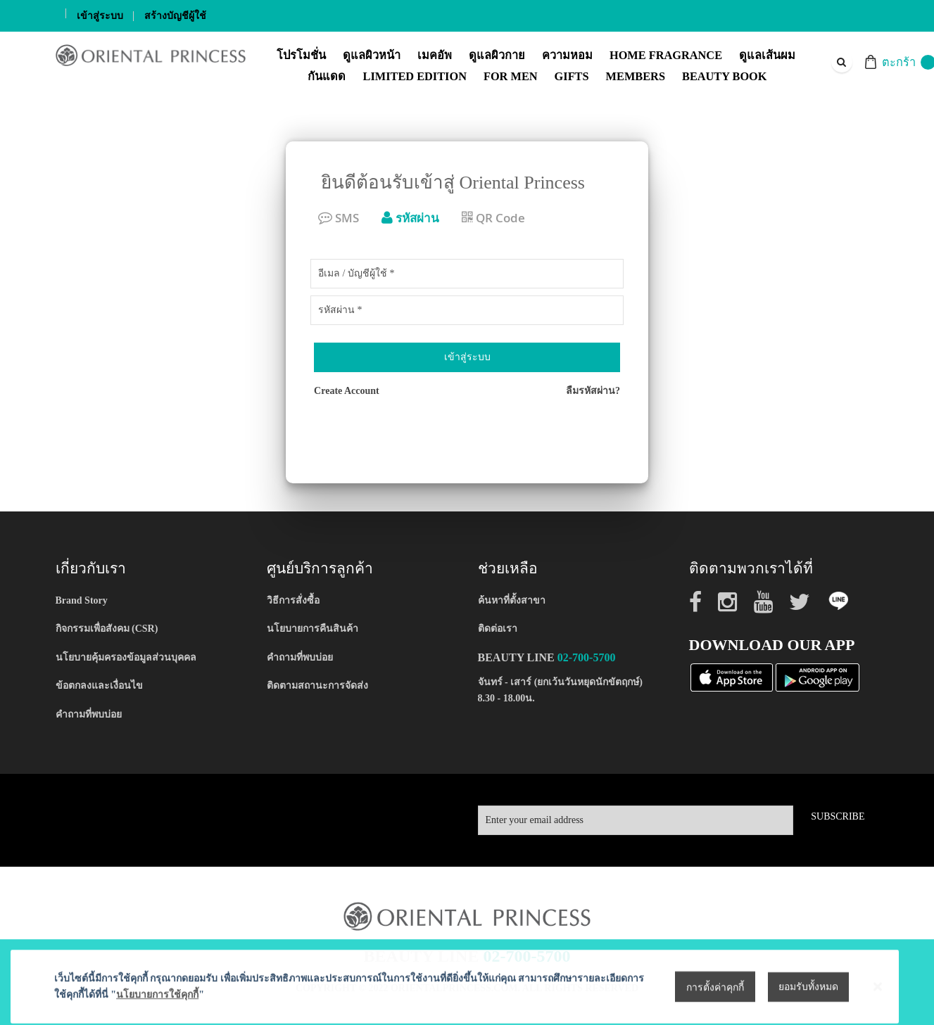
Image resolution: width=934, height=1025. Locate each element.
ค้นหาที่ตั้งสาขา (511, 600)
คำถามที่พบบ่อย (89, 714)
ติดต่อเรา (497, 628)
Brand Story (82, 600)
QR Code (493, 218)
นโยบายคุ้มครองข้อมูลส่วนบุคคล (126, 657)
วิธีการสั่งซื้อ (293, 600)
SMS (338, 218)
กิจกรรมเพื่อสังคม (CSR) (107, 628)
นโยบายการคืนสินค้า (312, 628)
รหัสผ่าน (410, 218)
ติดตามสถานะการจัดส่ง (317, 685)
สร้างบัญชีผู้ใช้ (175, 16)
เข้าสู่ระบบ (100, 16)
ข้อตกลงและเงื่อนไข (99, 685)
